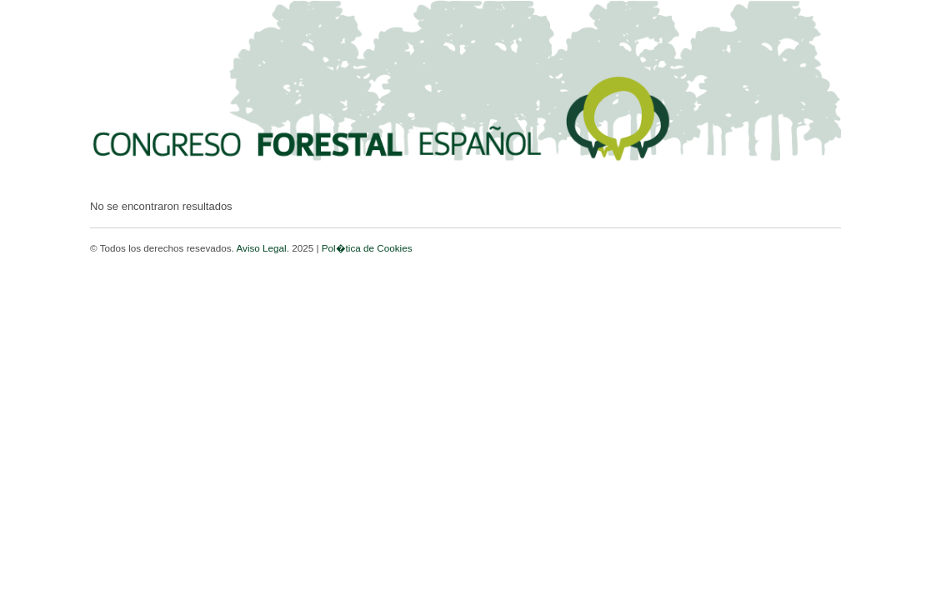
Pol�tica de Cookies (367, 247)
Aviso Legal (261, 247)
